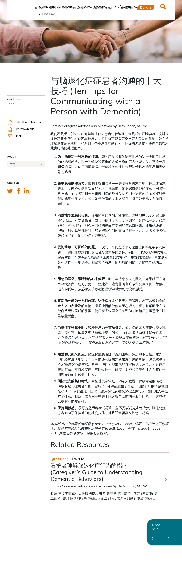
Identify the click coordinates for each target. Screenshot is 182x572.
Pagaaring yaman (102, 7)
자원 (64, 7)
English (39, 7)
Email (14, 136)
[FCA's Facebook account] (18, 191)
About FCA (47, 13)
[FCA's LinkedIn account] (26, 191)
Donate (145, 7)
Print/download (20, 129)
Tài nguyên (126, 7)
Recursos (79, 7)
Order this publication (24, 122)
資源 (53, 7)
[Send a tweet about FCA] (10, 191)
